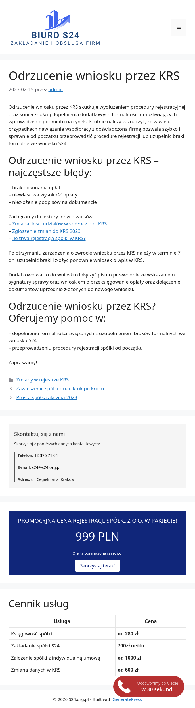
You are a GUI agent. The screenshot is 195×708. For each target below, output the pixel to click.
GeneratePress (127, 699)
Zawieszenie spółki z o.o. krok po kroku (60, 388)
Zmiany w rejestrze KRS (42, 379)
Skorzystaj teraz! (97, 566)
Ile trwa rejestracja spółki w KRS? (49, 238)
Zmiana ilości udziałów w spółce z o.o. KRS (59, 223)
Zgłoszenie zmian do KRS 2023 (46, 231)
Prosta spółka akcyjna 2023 (46, 397)
